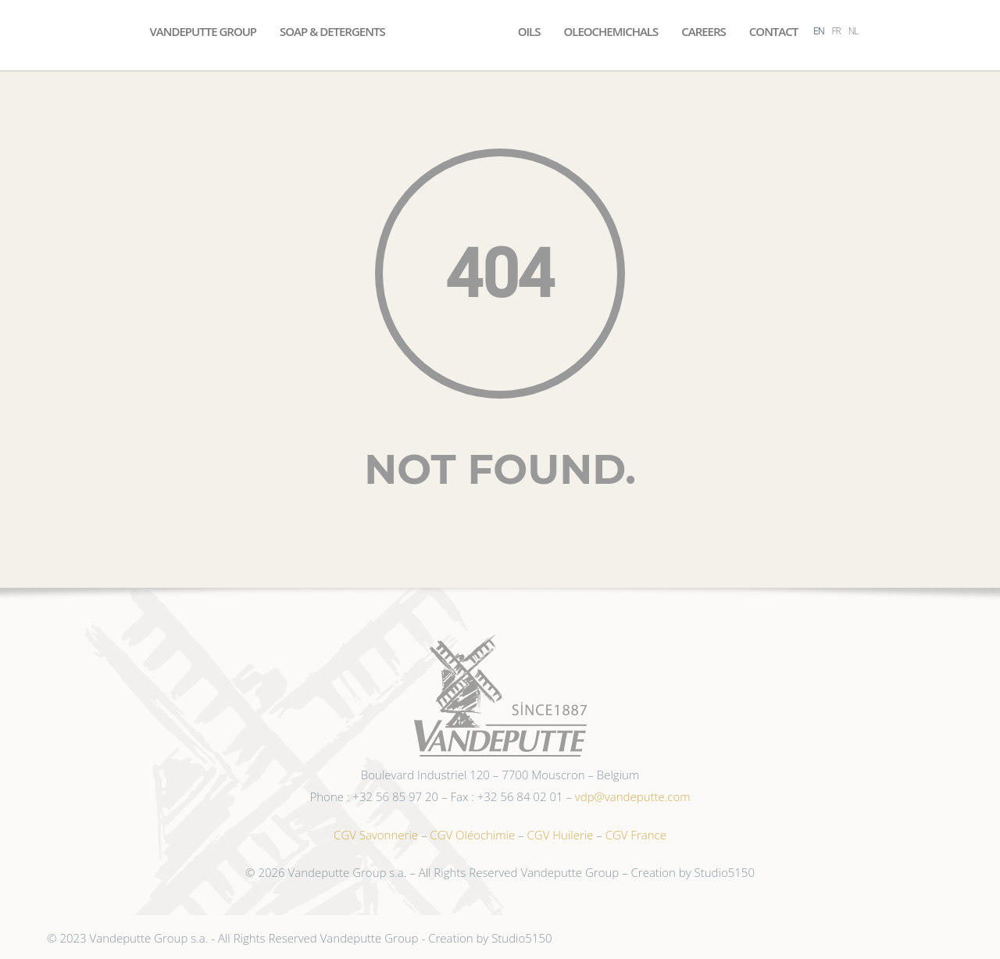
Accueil (451, 31)
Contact (773, 31)
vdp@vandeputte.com (633, 796)
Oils (529, 31)
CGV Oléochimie (472, 835)
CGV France (635, 835)
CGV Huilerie (560, 835)
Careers (703, 31)
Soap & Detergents (332, 31)
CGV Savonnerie (376, 835)
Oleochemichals (610, 31)
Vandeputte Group (202, 31)
